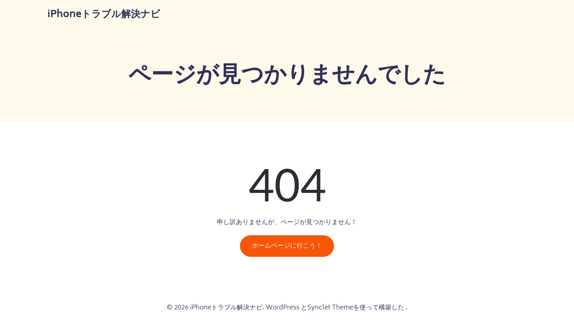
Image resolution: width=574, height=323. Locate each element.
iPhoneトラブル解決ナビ (103, 15)
